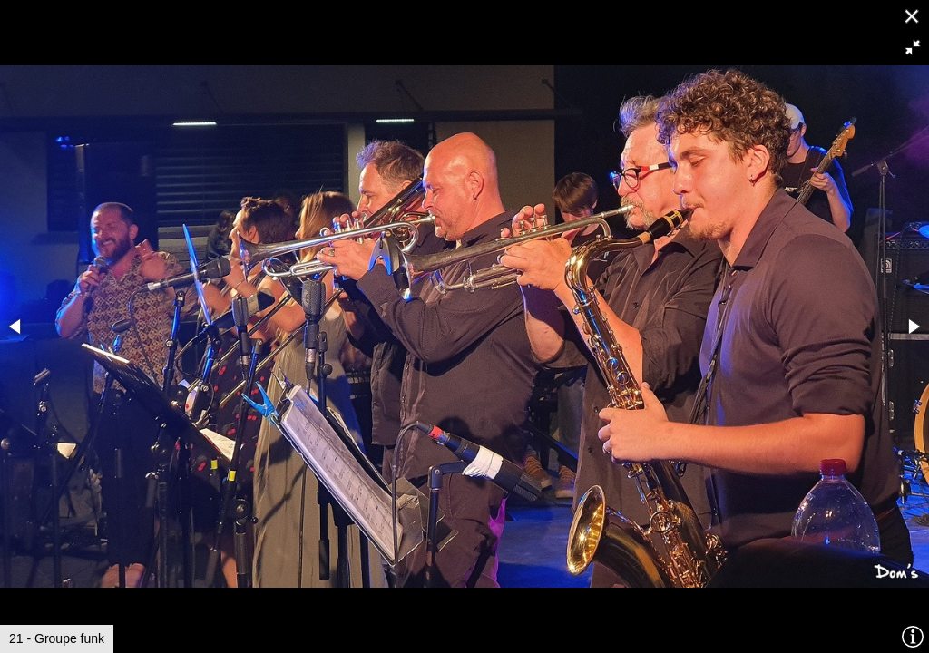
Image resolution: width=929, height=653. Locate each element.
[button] (912, 47)
